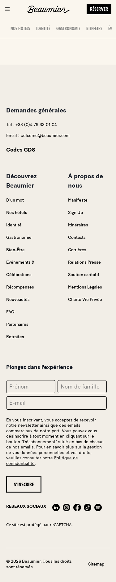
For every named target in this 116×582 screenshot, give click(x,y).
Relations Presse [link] (84, 262)
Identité (43, 28)
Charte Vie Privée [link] (85, 299)
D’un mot (15, 200)
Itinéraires (78, 225)
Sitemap (96, 564)
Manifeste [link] (78, 200)
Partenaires (17, 324)
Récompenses (20, 287)
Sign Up (75, 212)
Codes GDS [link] (20, 149)
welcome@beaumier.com (45, 135)
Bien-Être (94, 28)
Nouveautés (18, 299)
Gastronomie (68, 28)
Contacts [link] (77, 237)
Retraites (15, 336)
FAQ (10, 312)
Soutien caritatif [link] (83, 274)
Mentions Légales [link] (85, 287)
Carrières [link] (77, 249)
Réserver (99, 9)
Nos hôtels (20, 28)
